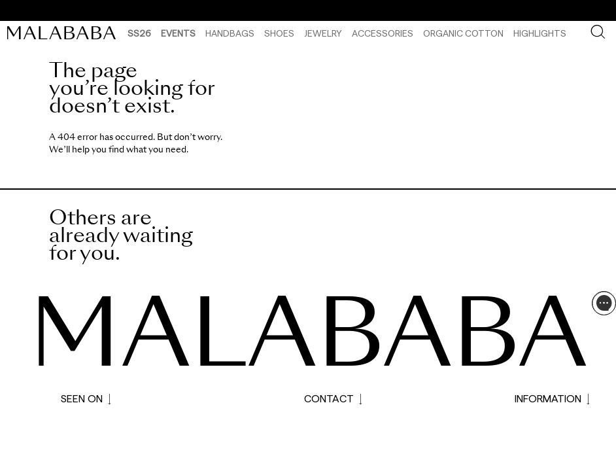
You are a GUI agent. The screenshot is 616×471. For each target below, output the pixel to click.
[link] (64, 32)
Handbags (229, 33)
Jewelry (323, 33)
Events (178, 33)
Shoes (279, 33)
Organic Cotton (463, 33)
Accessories (382, 33)
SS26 (139, 33)
